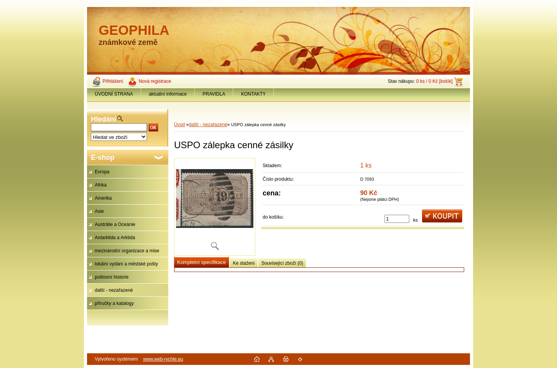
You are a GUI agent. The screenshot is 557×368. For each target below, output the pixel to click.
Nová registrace (154, 81)
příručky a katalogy (114, 303)
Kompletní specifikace (201, 262)
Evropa (102, 172)
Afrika (101, 185)
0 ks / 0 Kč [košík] (434, 81)
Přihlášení (113, 81)
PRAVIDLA (214, 94)
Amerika (103, 198)
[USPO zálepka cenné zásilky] (214, 206)
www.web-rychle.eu (163, 359)
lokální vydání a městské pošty (126, 264)
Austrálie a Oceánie (115, 224)
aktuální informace (168, 94)
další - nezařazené (114, 290)
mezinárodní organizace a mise (127, 250)
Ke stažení (244, 263)
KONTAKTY (253, 94)
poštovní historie (111, 277)
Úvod (179, 124)
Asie (99, 211)
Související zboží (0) (282, 263)
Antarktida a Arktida (115, 237)
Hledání (103, 119)
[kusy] (396, 219)
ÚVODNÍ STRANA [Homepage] (114, 94)
